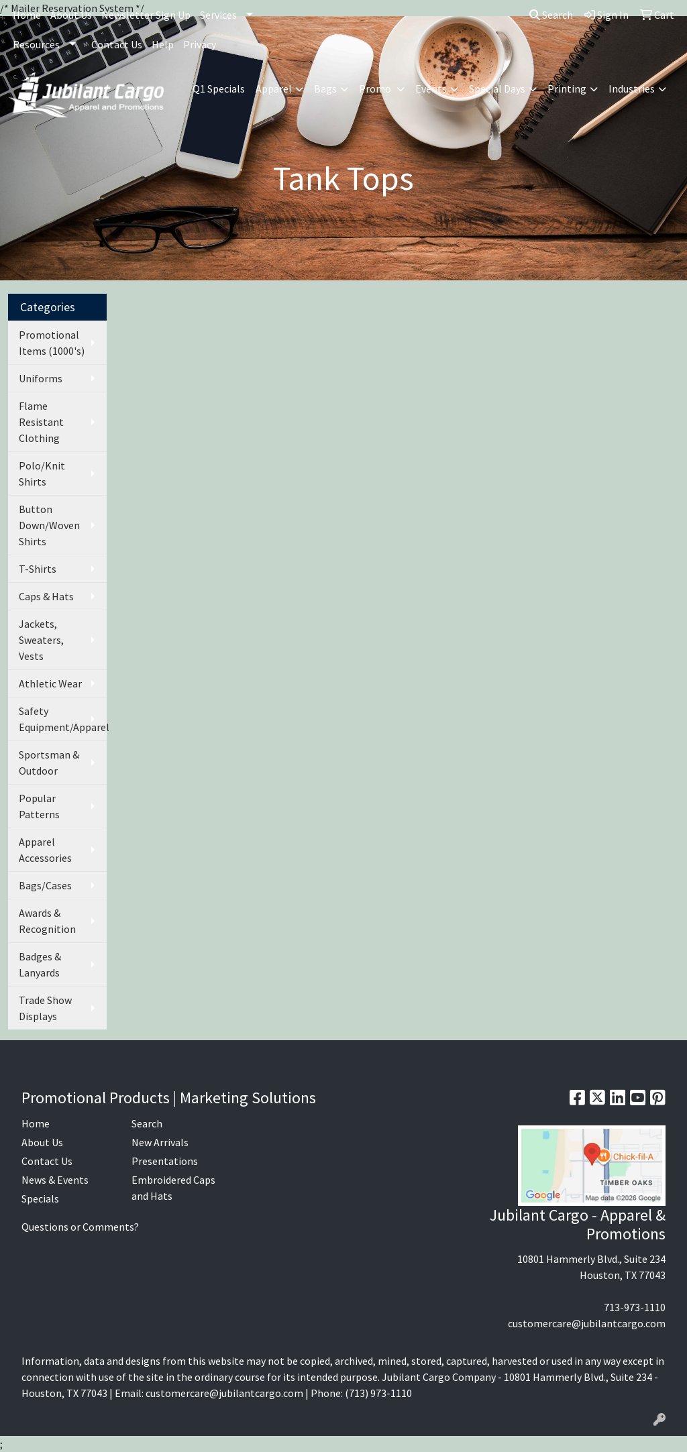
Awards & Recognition (47, 921)
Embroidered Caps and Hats (173, 1188)
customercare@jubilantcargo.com (587, 1323)
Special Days (497, 88)
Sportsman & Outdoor (49, 762)
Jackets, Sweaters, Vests (41, 640)
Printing (566, 88)
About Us (71, 14)
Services (218, 14)
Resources (36, 44)
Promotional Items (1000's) (52, 342)
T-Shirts (37, 568)
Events (431, 88)
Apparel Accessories (45, 849)
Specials (40, 1198)
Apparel (274, 88)
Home (27, 14)
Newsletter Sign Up (146, 14)
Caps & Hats (46, 596)
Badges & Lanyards (40, 964)
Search (551, 14)
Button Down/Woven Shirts (49, 525)
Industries (632, 88)
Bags (325, 88)
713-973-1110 (635, 1307)
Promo (376, 88)
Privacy (199, 44)
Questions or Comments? (80, 1226)
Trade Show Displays (45, 1008)
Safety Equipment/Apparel (63, 719)
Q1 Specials (219, 88)
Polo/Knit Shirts (42, 473)
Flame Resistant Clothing (41, 422)
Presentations (164, 1161)
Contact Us (116, 44)
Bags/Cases (45, 885)
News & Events (55, 1179)
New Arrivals (160, 1142)
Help (163, 44)
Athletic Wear (50, 683)
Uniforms (40, 378)
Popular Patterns (39, 806)
